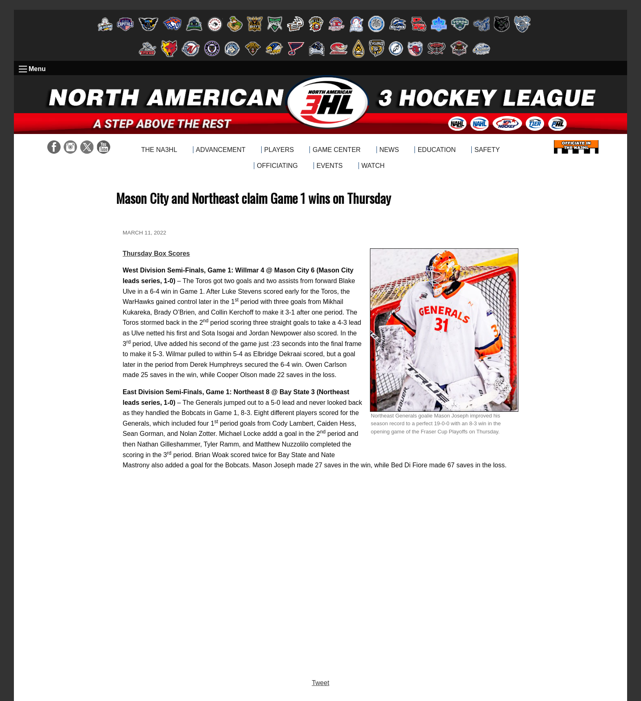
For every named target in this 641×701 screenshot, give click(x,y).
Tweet (320, 682)
